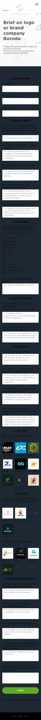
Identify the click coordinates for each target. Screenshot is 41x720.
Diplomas (6, 254)
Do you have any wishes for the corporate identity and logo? (15, 605)
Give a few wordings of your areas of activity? (18, 166)
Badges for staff (9, 264)
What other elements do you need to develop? (18, 280)
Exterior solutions (9, 248)
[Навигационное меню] (37, 4)
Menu (5, 274)
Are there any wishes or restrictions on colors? (18, 625)
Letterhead (7, 251)
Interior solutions (9, 245)
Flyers (5, 258)
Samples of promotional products (14, 271)
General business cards (11, 238)
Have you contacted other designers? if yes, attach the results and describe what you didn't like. (19, 668)
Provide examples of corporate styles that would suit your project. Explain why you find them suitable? (20, 646)
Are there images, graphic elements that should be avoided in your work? (19, 585)
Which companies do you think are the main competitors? (18, 305)
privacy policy (33, 700)
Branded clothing (9, 267)
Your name (6, 84)
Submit (20, 690)
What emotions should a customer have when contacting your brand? (19, 390)
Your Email (6, 108)
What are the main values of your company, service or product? (16, 186)
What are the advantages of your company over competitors (16, 328)
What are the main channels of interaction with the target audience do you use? (18, 411)
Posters (6, 261)
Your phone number (10, 96)
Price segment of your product (15, 205)
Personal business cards (11, 241)
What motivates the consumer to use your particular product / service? (18, 370)
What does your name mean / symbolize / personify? (19, 147)
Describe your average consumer (16, 352)
